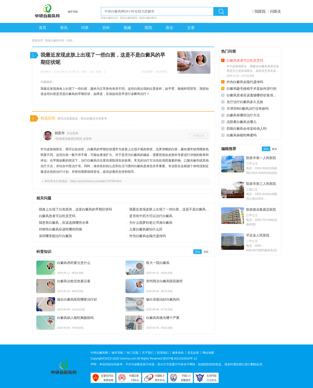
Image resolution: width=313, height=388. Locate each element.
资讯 (64, 28)
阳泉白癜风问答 (55, 40)
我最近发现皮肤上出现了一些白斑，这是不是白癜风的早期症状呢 (169, 210)
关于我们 (147, 352)
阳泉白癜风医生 (148, 17)
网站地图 (208, 352)
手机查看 (147, 71)
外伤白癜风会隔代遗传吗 (147, 236)
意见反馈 (193, 352)
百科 (106, 28)
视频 (127, 28)
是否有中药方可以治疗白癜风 (150, 216)
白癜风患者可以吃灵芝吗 (57, 216)
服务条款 (178, 352)
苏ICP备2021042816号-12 (180, 358)
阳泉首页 (38, 40)
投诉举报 (161, 71)
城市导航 (117, 352)
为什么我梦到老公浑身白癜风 (150, 222)
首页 (42, 28)
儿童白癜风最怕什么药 (145, 229)
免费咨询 (198, 135)
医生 (169, 28)
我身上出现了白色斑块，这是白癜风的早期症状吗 (75, 209)
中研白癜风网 (99, 352)
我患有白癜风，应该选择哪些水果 (64, 222)
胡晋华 (60, 133)
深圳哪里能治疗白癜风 (55, 236)
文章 (191, 28)
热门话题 (132, 352)
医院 (148, 28)
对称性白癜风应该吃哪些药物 (60, 229)
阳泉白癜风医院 (128, 17)
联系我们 (163, 352)
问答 (85, 28)
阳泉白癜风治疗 (109, 17)
